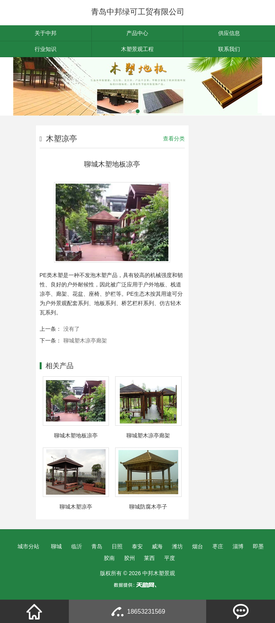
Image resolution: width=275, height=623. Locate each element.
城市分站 (28, 546)
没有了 (71, 329)
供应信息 (229, 33)
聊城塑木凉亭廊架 (85, 340)
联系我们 (229, 49)
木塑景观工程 (137, 49)
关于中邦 (45, 33)
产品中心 (137, 33)
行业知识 (45, 49)
